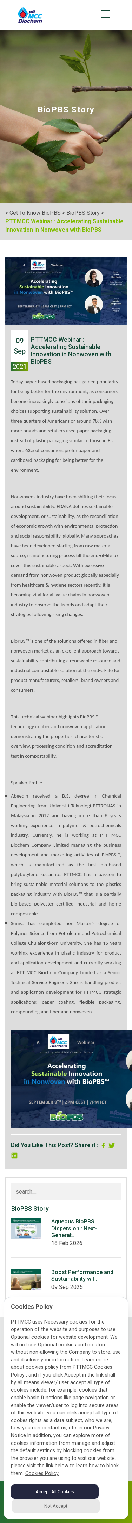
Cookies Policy (42, 1473)
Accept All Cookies (54, 1491)
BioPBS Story (83, 213)
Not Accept (55, 1506)
